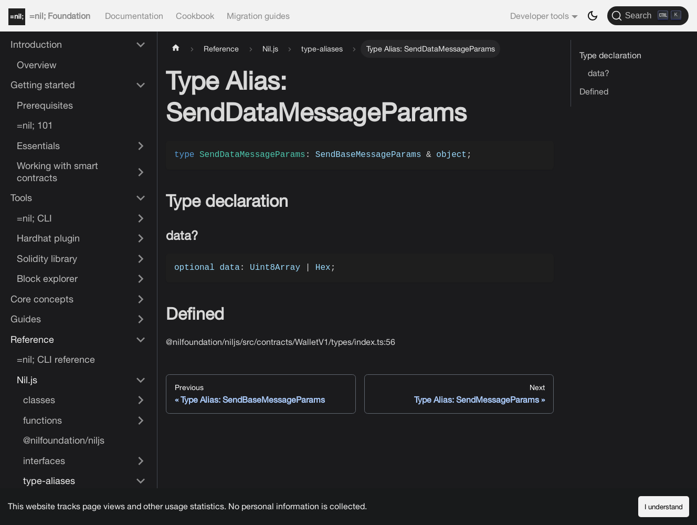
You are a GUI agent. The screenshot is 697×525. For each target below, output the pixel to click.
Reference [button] (32, 339)
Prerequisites (45, 105)
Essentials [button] (38, 145)
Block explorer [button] (47, 278)
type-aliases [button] (49, 480)
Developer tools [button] (539, 15)
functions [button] (42, 420)
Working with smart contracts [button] (57, 171)
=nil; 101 (35, 125)
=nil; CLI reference (56, 359)
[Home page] (176, 49)
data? (598, 73)
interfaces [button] (44, 460)
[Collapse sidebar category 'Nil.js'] (140, 380)
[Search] (648, 15)
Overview (37, 64)
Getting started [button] (42, 84)
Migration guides (258, 15)
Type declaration (610, 55)
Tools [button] (21, 197)
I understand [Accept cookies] (664, 506)
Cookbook (195, 15)
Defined (593, 91)
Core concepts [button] (41, 298)
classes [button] (39, 399)
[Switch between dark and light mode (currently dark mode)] (592, 15)
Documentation (134, 15)
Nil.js (27, 379)
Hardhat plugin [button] (48, 238)
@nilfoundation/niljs (63, 440)
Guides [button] (25, 318)
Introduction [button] (36, 44)
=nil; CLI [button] (34, 218)
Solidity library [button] (47, 258)
